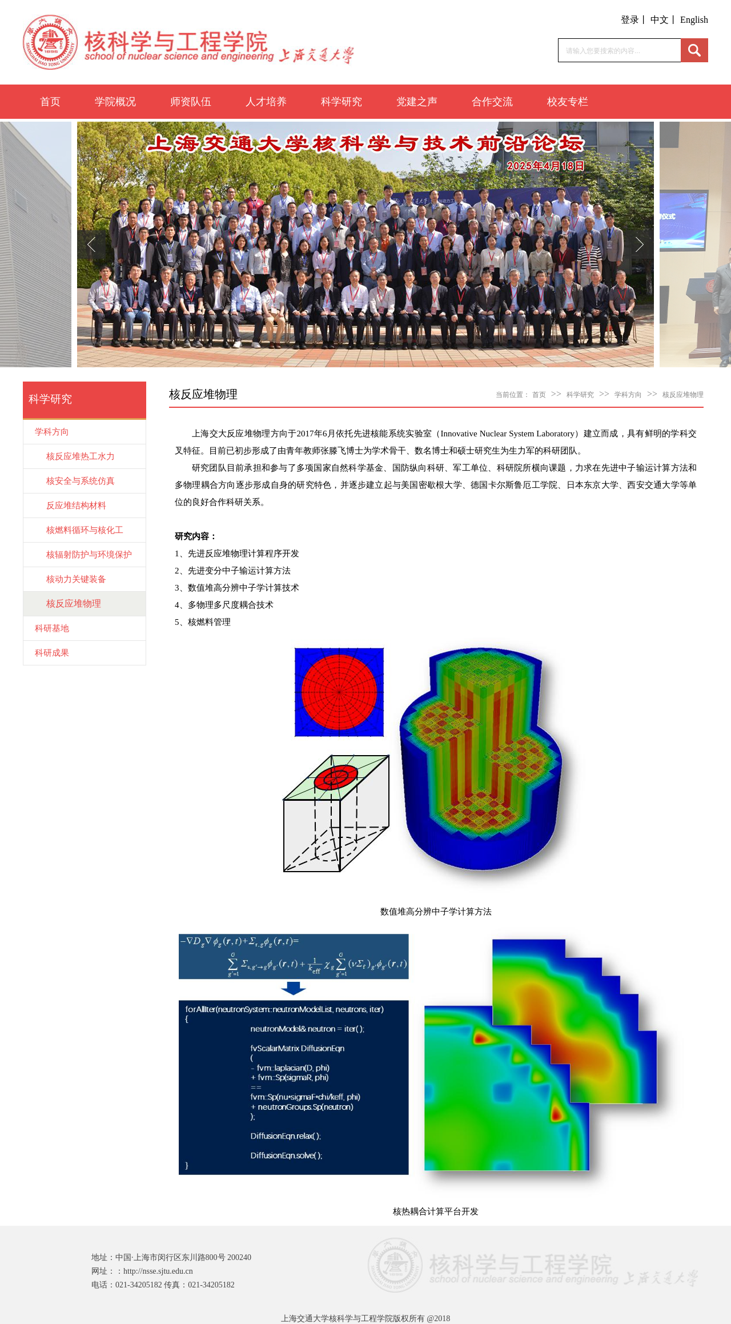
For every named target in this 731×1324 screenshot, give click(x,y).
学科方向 (52, 431)
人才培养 (266, 101)
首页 (50, 101)
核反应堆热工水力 (80, 456)
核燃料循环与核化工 (84, 530)
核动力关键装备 (76, 579)
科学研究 (341, 101)
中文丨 (664, 20)
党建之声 (416, 101)
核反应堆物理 (73, 603)
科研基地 (52, 628)
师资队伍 (190, 101)
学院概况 (115, 101)
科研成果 (52, 652)
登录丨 (634, 20)
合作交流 (492, 101)
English (694, 20)
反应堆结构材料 (76, 505)
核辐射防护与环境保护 (89, 554)
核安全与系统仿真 (80, 481)
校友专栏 (567, 101)
